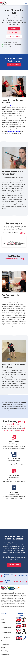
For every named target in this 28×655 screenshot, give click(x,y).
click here (22, 232)
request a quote (20, 430)
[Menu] (25, 3)
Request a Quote (14, 65)
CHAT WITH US (14, 28)
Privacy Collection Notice (11, 243)
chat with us (12, 430)
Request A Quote (14, 32)
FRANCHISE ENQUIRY (14, 36)
